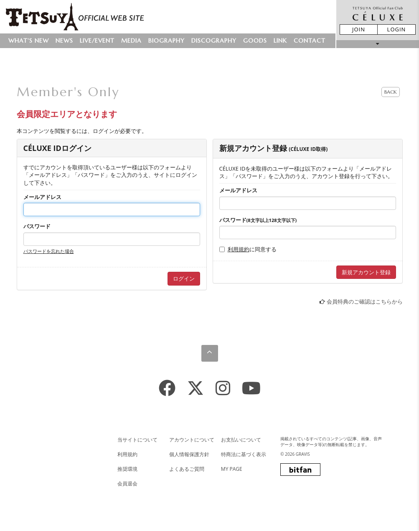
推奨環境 (127, 468)
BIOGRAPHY (166, 40)
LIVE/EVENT (97, 40)
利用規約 (238, 249)
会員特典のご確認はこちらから (365, 301)
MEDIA (131, 40)
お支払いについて (241, 439)
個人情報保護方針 (189, 454)
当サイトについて (137, 439)
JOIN (358, 29)
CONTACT (309, 40)
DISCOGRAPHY (213, 40)
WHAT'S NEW (28, 40)
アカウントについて (191, 439)
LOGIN (396, 29)
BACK (390, 92)
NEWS (64, 40)
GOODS (255, 40)
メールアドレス (42, 197)
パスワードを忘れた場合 (48, 251)
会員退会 (127, 483)
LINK (280, 40)
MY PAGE (231, 468)
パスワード (37, 226)
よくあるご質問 (186, 468)
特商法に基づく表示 (243, 454)
